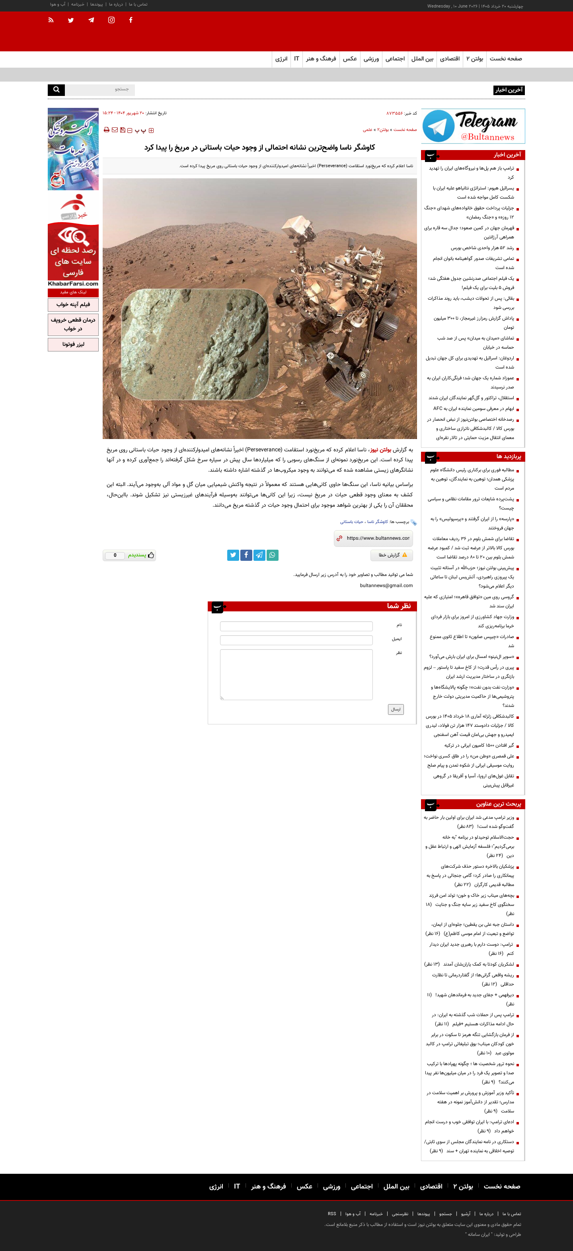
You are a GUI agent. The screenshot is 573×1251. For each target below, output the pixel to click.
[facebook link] (246, 555)
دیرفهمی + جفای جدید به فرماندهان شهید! (470, 999)
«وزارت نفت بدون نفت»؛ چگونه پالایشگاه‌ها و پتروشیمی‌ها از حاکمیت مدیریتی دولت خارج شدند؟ (472, 696)
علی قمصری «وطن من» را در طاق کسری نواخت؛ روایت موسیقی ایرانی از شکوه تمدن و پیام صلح (469, 761)
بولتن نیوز (380, 450)
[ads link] (473, 126)
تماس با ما (138, 4)
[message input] (296, 674)
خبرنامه (77, 4)
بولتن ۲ (474, 59)
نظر (399, 653)
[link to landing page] (485, 31)
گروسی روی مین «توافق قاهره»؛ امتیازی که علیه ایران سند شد (469, 601)
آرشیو (465, 1214)
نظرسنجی (400, 1214)
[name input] (296, 626)
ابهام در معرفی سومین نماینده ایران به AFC (473, 408)
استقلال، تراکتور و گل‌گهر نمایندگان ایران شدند (471, 398)
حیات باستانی (351, 522)
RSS (332, 1214)
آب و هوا (57, 4)
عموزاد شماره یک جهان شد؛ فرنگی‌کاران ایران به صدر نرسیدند (470, 383)
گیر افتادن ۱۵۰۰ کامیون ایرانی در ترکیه (479, 745)
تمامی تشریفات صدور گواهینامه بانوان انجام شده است (473, 263)
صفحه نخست (506, 59)
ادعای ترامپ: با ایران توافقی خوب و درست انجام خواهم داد (469, 1126)
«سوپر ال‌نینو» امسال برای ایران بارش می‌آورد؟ (471, 656)
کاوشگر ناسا (377, 522)
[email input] (296, 640)
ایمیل (397, 639)
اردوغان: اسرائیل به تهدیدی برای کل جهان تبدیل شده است (470, 363)
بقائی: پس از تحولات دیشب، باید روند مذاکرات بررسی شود (471, 303)
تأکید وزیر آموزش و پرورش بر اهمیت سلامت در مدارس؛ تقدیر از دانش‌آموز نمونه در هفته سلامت (470, 1102)
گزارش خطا (393, 555)
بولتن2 (383, 130)
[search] (56, 90)
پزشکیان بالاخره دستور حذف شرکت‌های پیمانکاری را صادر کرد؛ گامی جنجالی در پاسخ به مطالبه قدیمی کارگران (470, 875)
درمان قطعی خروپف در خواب (73, 325)
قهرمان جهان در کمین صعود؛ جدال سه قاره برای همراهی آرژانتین (469, 232)
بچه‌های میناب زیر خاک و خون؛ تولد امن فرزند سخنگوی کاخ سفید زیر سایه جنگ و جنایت (470, 904)
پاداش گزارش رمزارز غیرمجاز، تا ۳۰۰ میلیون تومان (474, 323)
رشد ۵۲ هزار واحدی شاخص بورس (482, 248)
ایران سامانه (479, 1234)
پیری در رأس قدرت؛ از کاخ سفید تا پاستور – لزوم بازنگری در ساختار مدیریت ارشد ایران (469, 672)
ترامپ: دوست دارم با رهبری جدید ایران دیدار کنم (471, 949)
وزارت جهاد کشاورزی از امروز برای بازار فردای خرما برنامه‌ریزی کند (472, 621)
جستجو (445, 1214)
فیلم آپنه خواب (73, 305)
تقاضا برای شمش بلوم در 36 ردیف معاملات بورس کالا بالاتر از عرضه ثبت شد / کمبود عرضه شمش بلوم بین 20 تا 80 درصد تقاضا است (471, 548)
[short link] (378, 538)
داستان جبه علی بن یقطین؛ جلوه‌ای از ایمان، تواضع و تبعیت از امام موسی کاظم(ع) (469, 929)
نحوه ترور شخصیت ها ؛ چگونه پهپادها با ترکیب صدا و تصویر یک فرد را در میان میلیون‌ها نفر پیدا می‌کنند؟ (469, 1073)
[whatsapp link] (273, 555)
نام (399, 625)
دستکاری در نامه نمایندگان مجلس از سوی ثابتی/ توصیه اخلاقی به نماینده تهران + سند (469, 1146)
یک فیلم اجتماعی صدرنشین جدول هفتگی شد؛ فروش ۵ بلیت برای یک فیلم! (471, 283)
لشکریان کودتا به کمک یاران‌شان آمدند (469, 964)
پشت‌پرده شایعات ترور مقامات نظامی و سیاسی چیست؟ (471, 504)
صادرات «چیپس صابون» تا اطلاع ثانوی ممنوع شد (472, 641)
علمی (367, 130)
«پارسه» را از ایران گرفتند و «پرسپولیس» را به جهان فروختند (472, 523)
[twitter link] (233, 555)
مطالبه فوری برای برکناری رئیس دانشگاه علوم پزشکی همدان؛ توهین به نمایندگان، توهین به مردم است (472, 479)
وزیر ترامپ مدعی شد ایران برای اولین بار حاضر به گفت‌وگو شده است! (469, 822)
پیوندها (96, 4)
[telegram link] (259, 555)
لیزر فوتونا (73, 344)
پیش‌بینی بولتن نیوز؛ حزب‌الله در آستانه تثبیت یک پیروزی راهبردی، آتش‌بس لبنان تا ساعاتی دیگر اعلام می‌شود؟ (472, 577)
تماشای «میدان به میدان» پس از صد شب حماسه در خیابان (475, 343)
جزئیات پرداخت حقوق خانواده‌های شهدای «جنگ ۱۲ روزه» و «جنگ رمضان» (469, 213)
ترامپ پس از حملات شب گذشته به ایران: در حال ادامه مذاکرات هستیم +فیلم (473, 1019)
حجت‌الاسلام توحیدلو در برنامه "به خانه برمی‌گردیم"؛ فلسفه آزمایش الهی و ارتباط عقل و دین (469, 846)
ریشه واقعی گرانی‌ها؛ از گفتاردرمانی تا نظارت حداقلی (473, 980)
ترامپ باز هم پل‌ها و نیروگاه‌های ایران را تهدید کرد (471, 173)
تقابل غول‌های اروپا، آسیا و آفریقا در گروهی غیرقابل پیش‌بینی (473, 781)
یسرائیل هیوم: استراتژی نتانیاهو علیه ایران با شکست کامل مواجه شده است (473, 193)
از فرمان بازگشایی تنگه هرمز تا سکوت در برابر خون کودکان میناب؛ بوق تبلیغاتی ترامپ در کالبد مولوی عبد (470, 1044)
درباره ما (116, 4)
